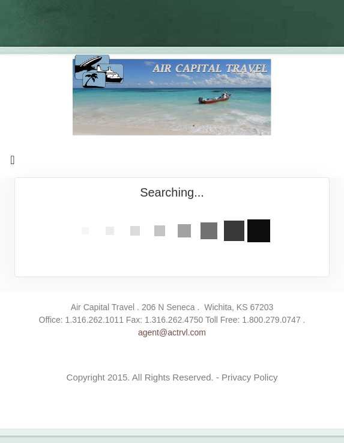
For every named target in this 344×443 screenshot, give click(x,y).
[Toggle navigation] (12, 163)
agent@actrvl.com (172, 332)
